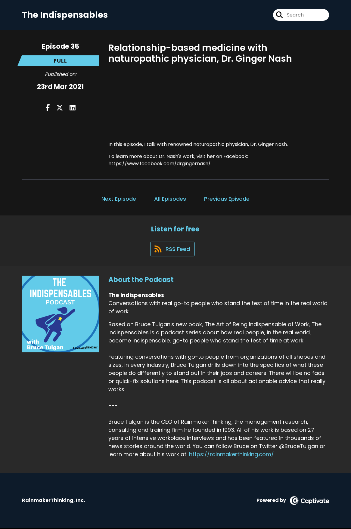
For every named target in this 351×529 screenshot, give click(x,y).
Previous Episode (227, 199)
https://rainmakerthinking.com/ (231, 455)
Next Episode (118, 199)
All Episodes (170, 199)
